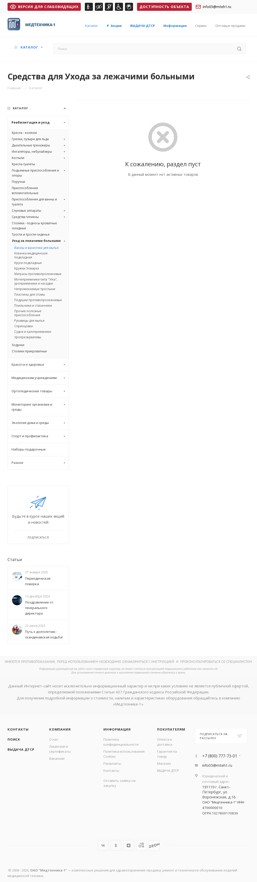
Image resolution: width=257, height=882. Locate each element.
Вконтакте (103, 845)
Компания (60, 729)
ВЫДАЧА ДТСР (21, 749)
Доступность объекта (164, 6)
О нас (53, 739)
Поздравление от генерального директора (39, 608)
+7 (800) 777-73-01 (219, 756)
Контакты (18, 729)
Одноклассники (115, 845)
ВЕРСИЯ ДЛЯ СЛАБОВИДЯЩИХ (44, 6)
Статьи (15, 559)
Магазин (164, 763)
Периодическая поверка (37, 581)
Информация (117, 729)
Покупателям (171, 729)
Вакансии (57, 758)
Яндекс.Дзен (128, 845)
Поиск (14, 739)
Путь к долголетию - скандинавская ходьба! (44, 634)
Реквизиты (112, 763)
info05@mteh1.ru (213, 6)
